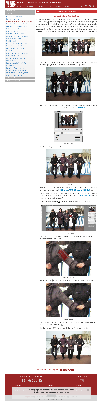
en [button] (94, 6)
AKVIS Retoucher (85, 196)
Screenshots (11, 78)
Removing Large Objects (14, 75)
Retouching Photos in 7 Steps (15, 46)
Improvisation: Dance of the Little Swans (19, 22)
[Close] (88, 390)
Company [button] (66, 6)
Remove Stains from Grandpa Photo (17, 53)
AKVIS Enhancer (63, 190)
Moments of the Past (13, 19)
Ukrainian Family (11, 41)
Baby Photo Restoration (13, 39)
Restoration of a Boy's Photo (15, 48)
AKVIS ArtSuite (82, 108)
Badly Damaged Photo (13, 56)
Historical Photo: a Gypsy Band (15, 58)
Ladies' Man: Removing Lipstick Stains (18, 24)
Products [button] (20, 6)
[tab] (20, 11)
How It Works (11, 11)
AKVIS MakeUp (86, 190)
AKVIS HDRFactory (75, 190)
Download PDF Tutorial (14, 81)
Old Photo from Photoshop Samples (17, 43)
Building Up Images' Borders (15, 29)
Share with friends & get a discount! (31, 377)
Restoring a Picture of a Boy (15, 68)
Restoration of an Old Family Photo (17, 73)
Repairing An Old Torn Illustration (16, 26)
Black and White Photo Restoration (17, 36)
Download (30, 6)
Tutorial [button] (49, 6)
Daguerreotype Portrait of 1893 (16, 63)
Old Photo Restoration (14, 17)
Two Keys (69, 108)
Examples (10, 14)
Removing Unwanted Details (15, 34)
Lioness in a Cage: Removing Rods (17, 70)
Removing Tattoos (12, 31)
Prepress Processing (12, 65)
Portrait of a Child (11, 61)
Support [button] (58, 6)
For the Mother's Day (12, 51)
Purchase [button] (40, 6)
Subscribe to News (82, 379)
